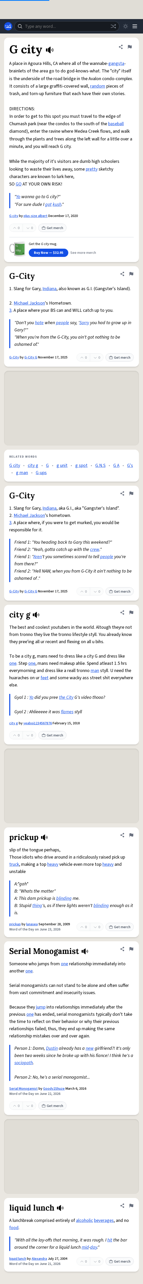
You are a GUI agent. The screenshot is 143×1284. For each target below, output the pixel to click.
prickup (15, 924)
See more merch (83, 252)
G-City (14, 357)
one (12, 663)
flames (67, 712)
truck (14, 864)
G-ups (41, 472)
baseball (116, 124)
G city (13, 216)
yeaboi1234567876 (37, 723)
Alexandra (39, 1258)
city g (33, 465)
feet (45, 678)
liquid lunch (17, 1258)
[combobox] (66, 26)
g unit (62, 465)
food (13, 1227)
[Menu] (135, 26)
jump (40, 1007)
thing (37, 905)
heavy (52, 864)
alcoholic (84, 1220)
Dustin (52, 1048)
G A (116, 465)
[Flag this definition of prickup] (131, 835)
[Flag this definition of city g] (131, 612)
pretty (92, 169)
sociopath (23, 1063)
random (97, 86)
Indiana (49, 289)
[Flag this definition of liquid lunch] (131, 1206)
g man (22, 472)
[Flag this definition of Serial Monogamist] (131, 949)
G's (130, 465)
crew (94, 549)
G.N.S (100, 465)
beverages (104, 1220)
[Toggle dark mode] (125, 26)
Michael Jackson (29, 303)
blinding (64, 898)
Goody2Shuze (54, 1088)
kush (57, 204)
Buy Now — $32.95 (48, 252)
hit (109, 1240)
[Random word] (113, 26)
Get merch (52, 228)
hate (39, 323)
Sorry (84, 323)
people (62, 323)
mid (85, 1247)
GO (19, 184)
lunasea (32, 924)
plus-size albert (35, 216)
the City (66, 697)
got (48, 204)
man (95, 670)
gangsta (116, 63)
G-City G (30, 357)
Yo (18, 197)
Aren (37, 556)
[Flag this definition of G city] (130, 47)
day (93, 1247)
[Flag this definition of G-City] (131, 274)
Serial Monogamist (23, 1088)
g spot (81, 465)
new (90, 1048)
